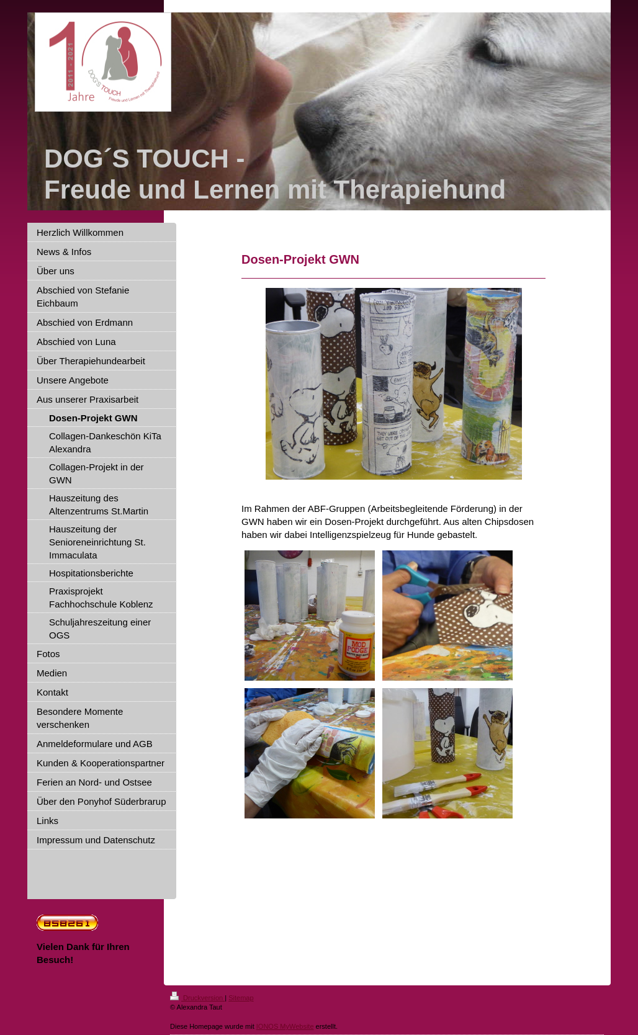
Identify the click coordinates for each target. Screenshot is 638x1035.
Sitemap (240, 997)
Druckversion (197, 997)
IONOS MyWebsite (285, 1026)
